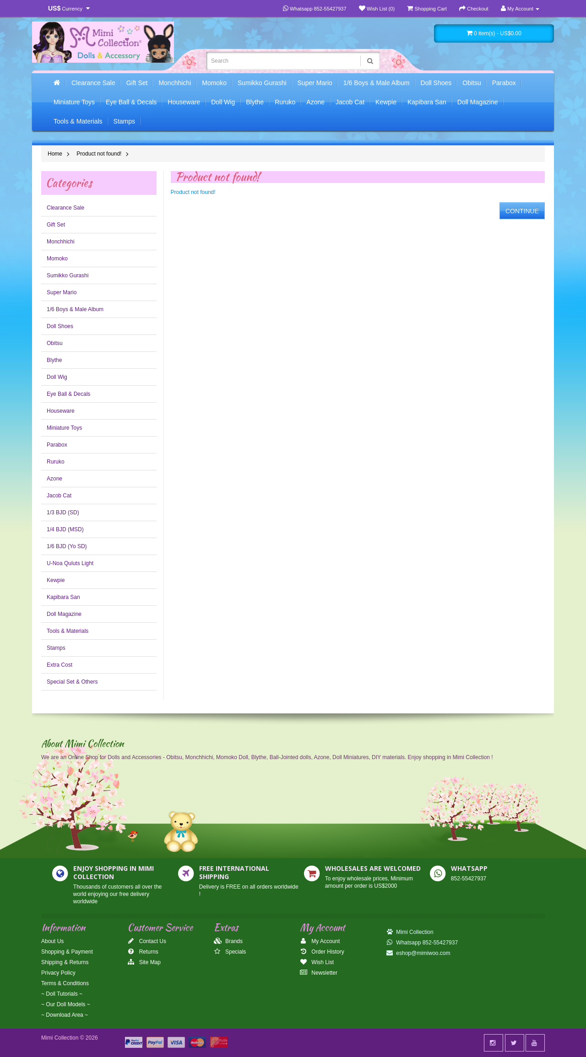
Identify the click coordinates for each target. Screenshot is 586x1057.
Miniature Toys (74, 102)
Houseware (184, 102)
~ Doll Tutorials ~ (61, 994)
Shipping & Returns (64, 962)
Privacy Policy (58, 973)
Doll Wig (223, 102)
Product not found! (98, 154)
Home (55, 154)
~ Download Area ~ (64, 1015)
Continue (522, 211)
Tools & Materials (78, 121)
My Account (320, 941)
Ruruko (285, 102)
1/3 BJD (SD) (63, 512)
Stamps (124, 121)
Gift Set (137, 82)
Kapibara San (426, 102)
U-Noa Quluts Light (70, 563)
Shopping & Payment (67, 952)
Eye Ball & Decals (131, 102)
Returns (142, 952)
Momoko (214, 82)
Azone (315, 102)
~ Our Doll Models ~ (65, 1004)
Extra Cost (59, 665)
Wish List (317, 962)
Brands (228, 941)
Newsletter (318, 973)
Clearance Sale (93, 82)
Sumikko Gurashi (262, 82)
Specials (230, 952)
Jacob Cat (350, 102)
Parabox (504, 82)
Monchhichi (174, 82)
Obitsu (471, 82)
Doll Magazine (477, 102)
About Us (52, 941)
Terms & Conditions (65, 983)
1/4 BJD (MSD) (65, 529)
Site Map (144, 962)
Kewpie (385, 102)
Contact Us (146, 941)
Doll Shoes (436, 82)
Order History (322, 952)
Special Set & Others (72, 682)
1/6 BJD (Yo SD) (67, 546)
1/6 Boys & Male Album (376, 82)
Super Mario (315, 82)
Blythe (255, 102)
